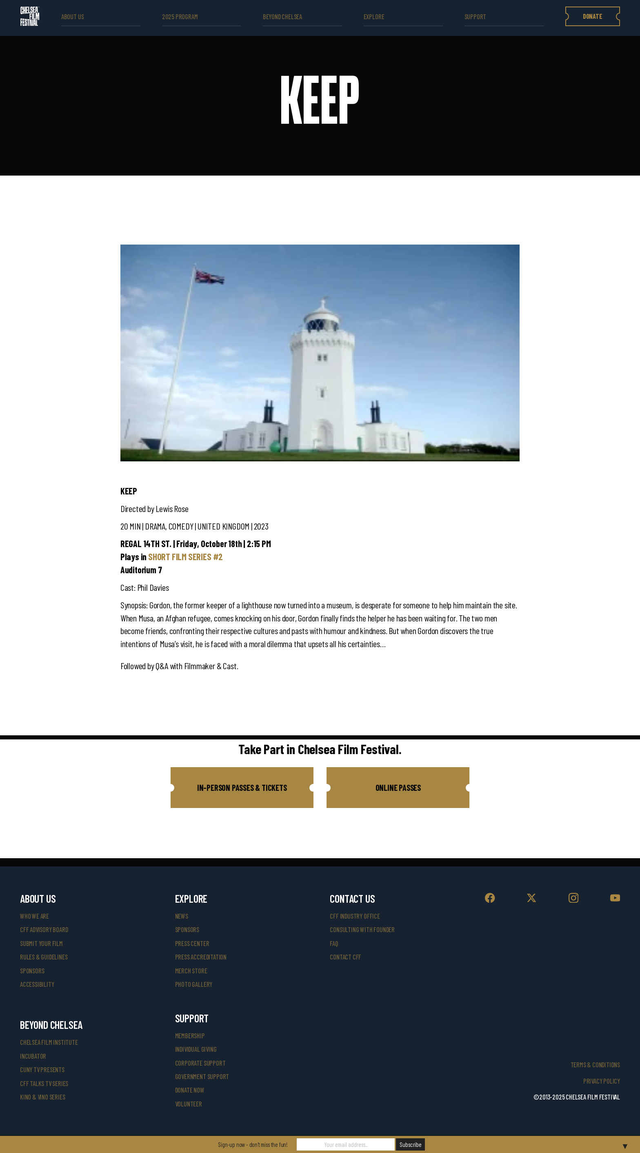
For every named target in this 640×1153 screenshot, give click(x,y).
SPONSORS (187, 929)
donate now (189, 1090)
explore (374, 16)
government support (202, 1076)
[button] (242, 787)
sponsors (32, 971)
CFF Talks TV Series (44, 1083)
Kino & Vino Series (42, 1097)
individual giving (196, 1049)
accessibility (37, 984)
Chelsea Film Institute (49, 1042)
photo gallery (193, 984)
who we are (34, 916)
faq (334, 943)
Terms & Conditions (595, 1064)
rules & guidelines (43, 957)
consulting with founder (362, 929)
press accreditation (201, 957)
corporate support (200, 1063)
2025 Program (180, 16)
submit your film (41, 943)
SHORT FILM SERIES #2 (185, 556)
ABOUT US (72, 16)
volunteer (188, 1104)
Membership (190, 1035)
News (181, 916)
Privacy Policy (601, 1081)
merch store (191, 971)
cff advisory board (44, 929)
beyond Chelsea (282, 16)
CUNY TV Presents (42, 1069)
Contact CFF (345, 957)
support (475, 16)
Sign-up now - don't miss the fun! (253, 1144)
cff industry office (355, 916)
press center (192, 943)
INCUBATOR (33, 1056)
